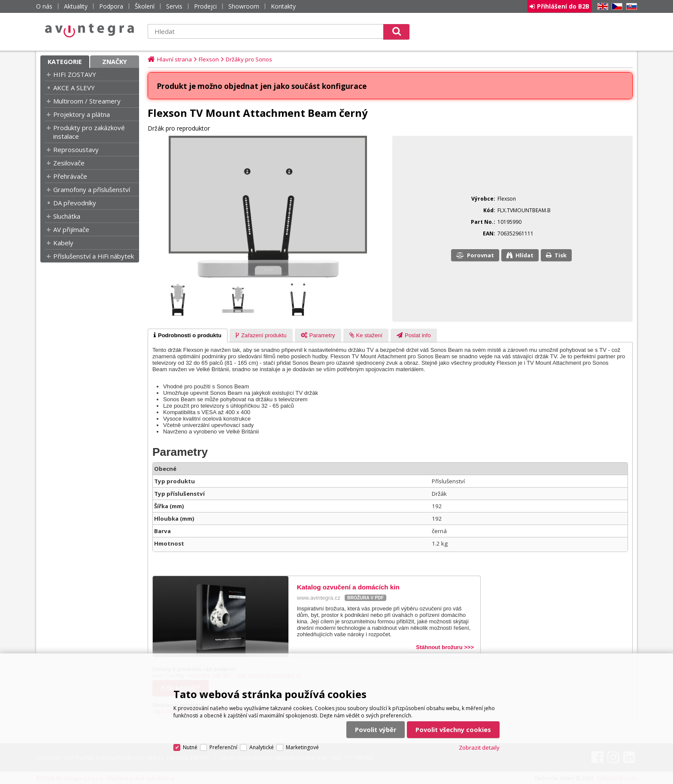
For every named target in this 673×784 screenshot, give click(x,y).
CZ (615, 6)
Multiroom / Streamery (87, 101)
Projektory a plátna (81, 114)
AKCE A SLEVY (74, 87)
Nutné (190, 747)
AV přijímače (71, 229)
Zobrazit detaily (479, 747)
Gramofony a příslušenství (91, 189)
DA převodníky (74, 202)
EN (601, 6)
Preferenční (223, 747)
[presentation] (187, 335)
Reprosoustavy (76, 149)
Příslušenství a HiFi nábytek (93, 256)
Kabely (63, 242)
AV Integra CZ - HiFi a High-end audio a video (89, 30)
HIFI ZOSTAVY (74, 74)
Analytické (261, 747)
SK (630, 6)
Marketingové (302, 747)
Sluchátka (66, 216)
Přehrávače (70, 176)
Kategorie (65, 62)
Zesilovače (69, 163)
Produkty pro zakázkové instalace (89, 131)
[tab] (187, 335)
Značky (114, 62)
